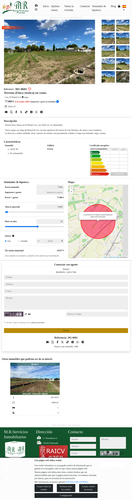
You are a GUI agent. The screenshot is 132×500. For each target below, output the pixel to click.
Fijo (9, 241)
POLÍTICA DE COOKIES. (77, 482)
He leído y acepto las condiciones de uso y (25, 322)
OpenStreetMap (115, 257)
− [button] (71, 192)
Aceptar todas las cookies (44, 488)
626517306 (71, 272)
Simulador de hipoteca (99, 8)
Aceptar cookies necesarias (88, 488)
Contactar (85, 6)
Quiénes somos (55, 8)
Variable (24, 241)
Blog (113, 6)
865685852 (60, 272)
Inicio (46, 6)
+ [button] (71, 188)
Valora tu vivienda (69, 8)
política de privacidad (37, 322)
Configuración (66, 495)
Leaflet (105, 257)
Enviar (66, 330)
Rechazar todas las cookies (66, 488)
